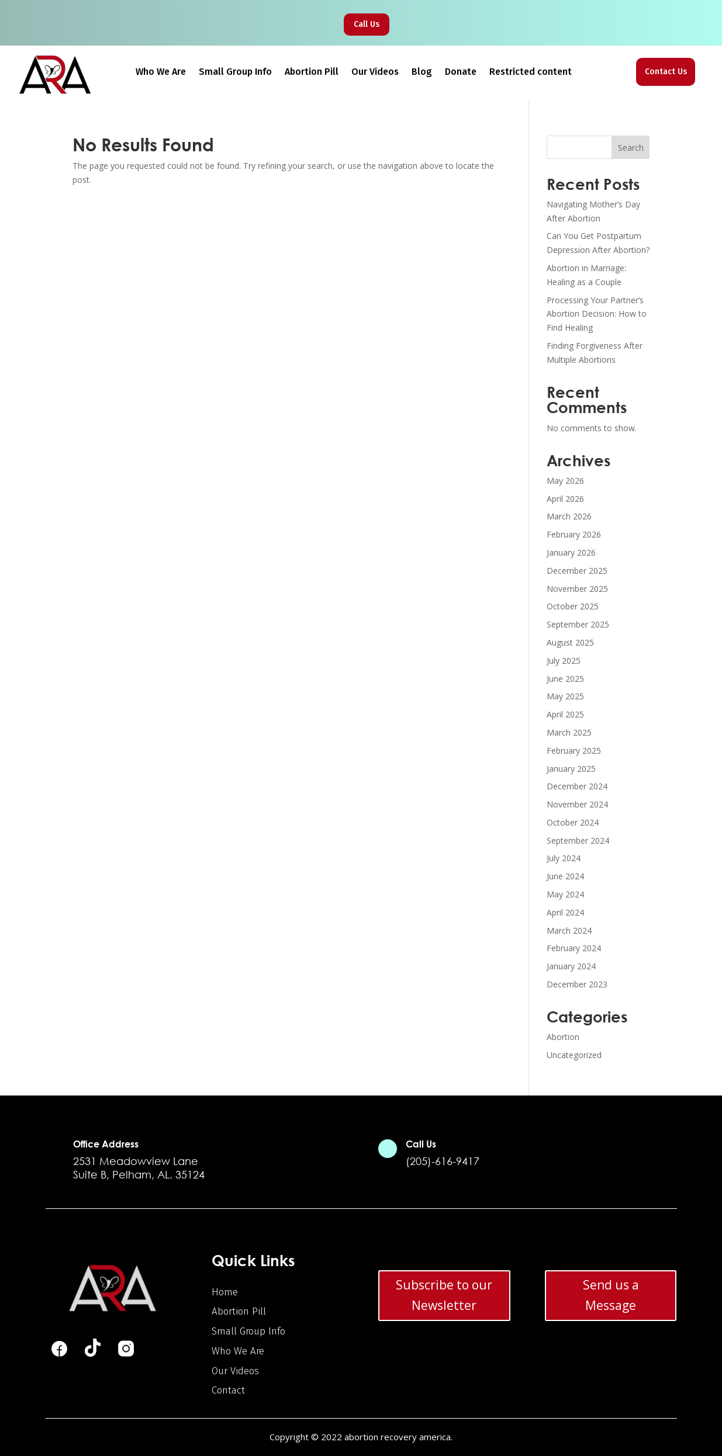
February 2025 (574, 750)
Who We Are (161, 72)
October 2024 (573, 822)
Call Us (366, 24)
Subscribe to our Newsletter (444, 1295)
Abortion (563, 1036)
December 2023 (577, 984)
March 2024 (569, 930)
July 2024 (564, 858)
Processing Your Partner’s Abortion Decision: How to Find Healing (597, 314)
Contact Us (666, 72)
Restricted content (530, 72)
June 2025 (565, 678)
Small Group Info (235, 72)
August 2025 (570, 642)
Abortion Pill (311, 72)
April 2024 (565, 912)
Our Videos (375, 72)
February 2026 (574, 534)
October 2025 (573, 606)
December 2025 (577, 570)
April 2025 (565, 714)
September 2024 (578, 840)
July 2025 (564, 660)
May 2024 (565, 894)
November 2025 (577, 588)
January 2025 (571, 768)
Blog (422, 72)
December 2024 (577, 786)
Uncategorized (574, 1054)
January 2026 (571, 552)
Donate (460, 72)
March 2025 (569, 732)
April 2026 (565, 498)
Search (631, 147)
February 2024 (574, 948)
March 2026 (569, 516)
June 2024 (565, 876)
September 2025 (578, 624)
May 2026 (565, 480)
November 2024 (577, 804)
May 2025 (565, 696)
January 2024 (571, 966)
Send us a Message (611, 1295)
